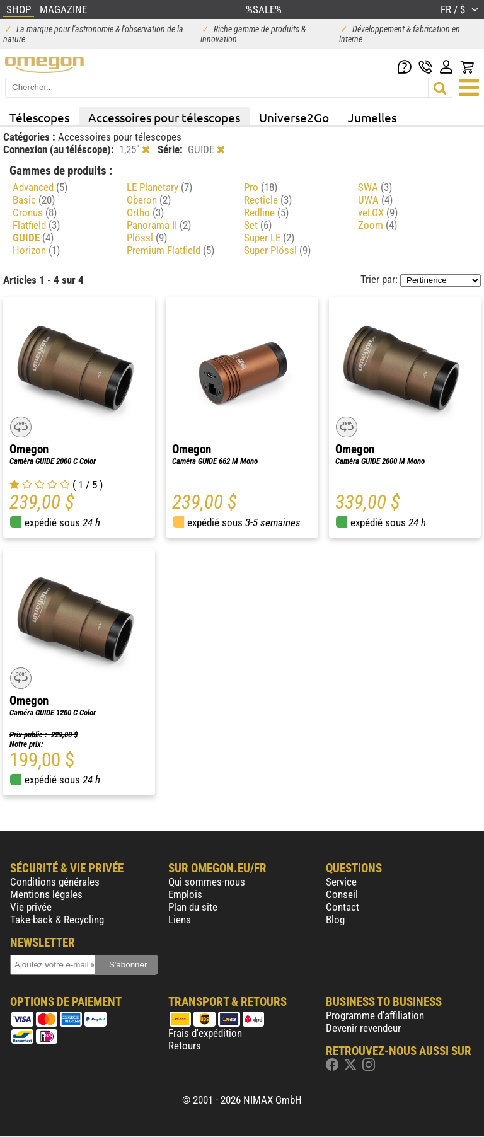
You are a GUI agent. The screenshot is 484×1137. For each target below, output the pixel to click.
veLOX (378, 212)
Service (341, 881)
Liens (179, 919)
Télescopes (39, 117)
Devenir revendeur (363, 1028)
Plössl (147, 237)
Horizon (36, 250)
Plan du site (192, 907)
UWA (375, 199)
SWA (375, 187)
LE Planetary (159, 187)
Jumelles (372, 117)
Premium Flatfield (170, 250)
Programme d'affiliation (375, 1015)
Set (258, 225)
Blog (335, 919)
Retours (184, 1045)
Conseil (342, 894)
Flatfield (36, 225)
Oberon (149, 199)
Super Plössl (277, 250)
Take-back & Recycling (57, 919)
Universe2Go (294, 117)
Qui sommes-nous (206, 881)
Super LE (269, 237)
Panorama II (159, 225)
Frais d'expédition (205, 1033)
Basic (34, 199)
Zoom (377, 225)
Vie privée (31, 907)
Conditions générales (55, 881)
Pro (260, 187)
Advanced (40, 187)
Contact (342, 907)
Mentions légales (46, 894)
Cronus (35, 212)
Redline (266, 212)
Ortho (145, 212)
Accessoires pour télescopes (164, 117)
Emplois (185, 894)
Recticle (268, 199)
